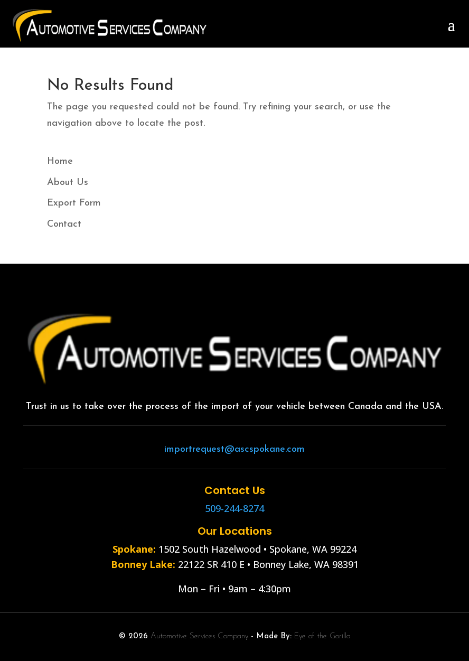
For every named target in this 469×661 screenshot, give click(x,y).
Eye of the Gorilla (322, 636)
